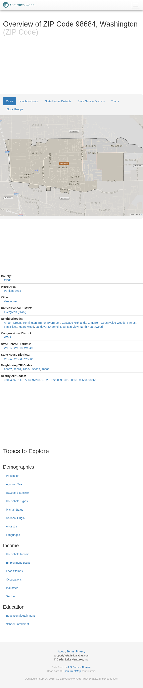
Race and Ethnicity (18, 492)
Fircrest (131, 322)
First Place (10, 326)
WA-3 (7, 337)
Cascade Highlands (74, 322)
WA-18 (18, 348)
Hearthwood (26, 326)
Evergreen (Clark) (15, 312)
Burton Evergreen (49, 322)
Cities (9, 101)
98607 (8, 369)
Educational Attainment (20, 615)
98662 (17, 369)
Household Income (18, 554)
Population (12, 475)
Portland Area (12, 290)
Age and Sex (14, 484)
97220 (45, 380)
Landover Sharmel (47, 326)
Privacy (80, 651)
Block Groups (14, 109)
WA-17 (8, 348)
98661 (74, 380)
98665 (92, 380)
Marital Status (14, 509)
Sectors (10, 596)
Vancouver (10, 301)
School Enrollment (17, 624)
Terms (70, 651)
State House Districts (58, 101)
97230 (55, 380)
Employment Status (18, 562)
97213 (27, 380)
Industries (12, 588)
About (61, 651)
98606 (64, 380)
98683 (45, 369)
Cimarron (93, 322)
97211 (17, 380)
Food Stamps (14, 571)
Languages (13, 534)
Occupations (14, 579)
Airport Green (12, 322)
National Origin (15, 518)
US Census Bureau (79, 667)
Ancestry (11, 526)
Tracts (115, 101)
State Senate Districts (91, 101)
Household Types (17, 501)
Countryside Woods (113, 322)
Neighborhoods (29, 101)
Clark (7, 280)
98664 (27, 369)
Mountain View (69, 326)
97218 (36, 380)
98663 (83, 380)
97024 (8, 380)
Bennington (29, 322)
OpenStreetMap (71, 671)
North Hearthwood (91, 326)
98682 (36, 369)
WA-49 (28, 348)
